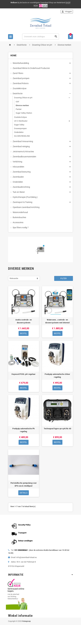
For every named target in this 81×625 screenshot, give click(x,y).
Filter (63, 278)
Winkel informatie (20, 616)
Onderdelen (18, 132)
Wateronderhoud (20, 212)
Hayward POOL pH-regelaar (23, 374)
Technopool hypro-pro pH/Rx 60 (57, 428)
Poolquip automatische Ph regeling (23, 430)
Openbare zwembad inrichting (26, 207)
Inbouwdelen (18, 167)
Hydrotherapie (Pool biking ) (25, 197)
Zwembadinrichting (21, 187)
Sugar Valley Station (24, 113)
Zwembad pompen (21, 78)
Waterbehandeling (21, 63)
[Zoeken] (40, 36)
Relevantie (14, 278)
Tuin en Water (19, 192)
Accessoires (18, 222)
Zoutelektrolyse (19, 88)
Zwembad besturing (22, 172)
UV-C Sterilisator (20, 121)
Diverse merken (22, 105)
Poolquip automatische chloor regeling (57, 375)
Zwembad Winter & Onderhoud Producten (31, 68)
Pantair (18, 109)
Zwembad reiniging (21, 146)
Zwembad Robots (21, 83)
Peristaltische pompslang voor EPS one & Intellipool (24, 484)
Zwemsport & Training (22, 202)
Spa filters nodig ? (21, 227)
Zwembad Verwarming (23, 141)
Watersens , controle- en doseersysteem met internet (57, 321)
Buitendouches (19, 217)
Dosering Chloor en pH (23, 98)
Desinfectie (17, 93)
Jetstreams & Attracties (23, 151)
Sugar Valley (19, 125)
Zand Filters (18, 73)
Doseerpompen (20, 128)
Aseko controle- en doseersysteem (23, 321)
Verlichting (17, 161)
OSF (17, 102)
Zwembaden (18, 177)
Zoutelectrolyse (20, 117)
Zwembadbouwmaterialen (24, 156)
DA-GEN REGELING (22, 136)
